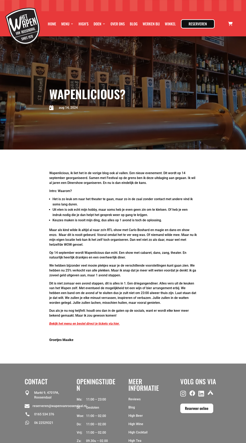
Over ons (117, 23)
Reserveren (198, 23)
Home (52, 23)
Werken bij (151, 23)
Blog (134, 23)
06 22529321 (43, 423)
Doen (97, 23)
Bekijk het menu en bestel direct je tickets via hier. (84, 324)
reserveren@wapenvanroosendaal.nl (59, 406)
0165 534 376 (44, 414)
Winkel (170, 23)
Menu (65, 23)
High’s (84, 23)
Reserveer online (196, 408)
